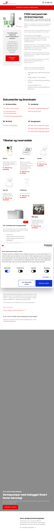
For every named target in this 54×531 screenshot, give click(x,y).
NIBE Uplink (35, 217)
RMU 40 (22, 158)
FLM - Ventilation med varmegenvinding (14, 225)
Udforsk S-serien (8, 506)
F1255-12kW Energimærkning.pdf (38, 128)
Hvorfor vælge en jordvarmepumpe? (13, 310)
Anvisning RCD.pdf (34, 111)
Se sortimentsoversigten (27, 526)
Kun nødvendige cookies (26, 283)
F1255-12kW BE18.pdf (10, 125)
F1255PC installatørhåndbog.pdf (38, 108)
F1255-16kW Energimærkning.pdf (38, 131)
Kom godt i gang (12, 57)
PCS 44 (5, 158)
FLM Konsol (23, 190)
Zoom (19, 26)
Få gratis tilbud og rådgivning (27, 6)
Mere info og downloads (24, 172)
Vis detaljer (46, 277)
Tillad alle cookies (44, 283)
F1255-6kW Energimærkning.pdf (38, 125)
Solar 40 (5, 190)
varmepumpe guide (8, 321)
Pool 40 (39, 158)
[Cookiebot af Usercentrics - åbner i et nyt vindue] (45, 245)
